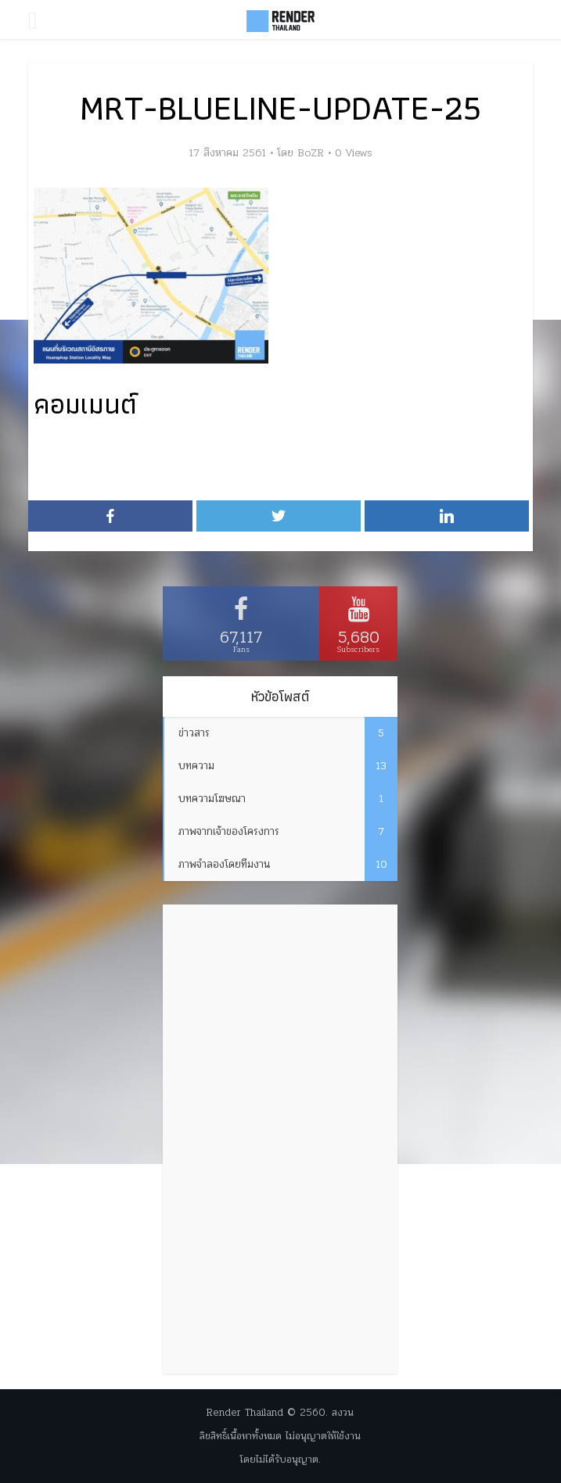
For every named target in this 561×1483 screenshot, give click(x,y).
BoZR (310, 153)
